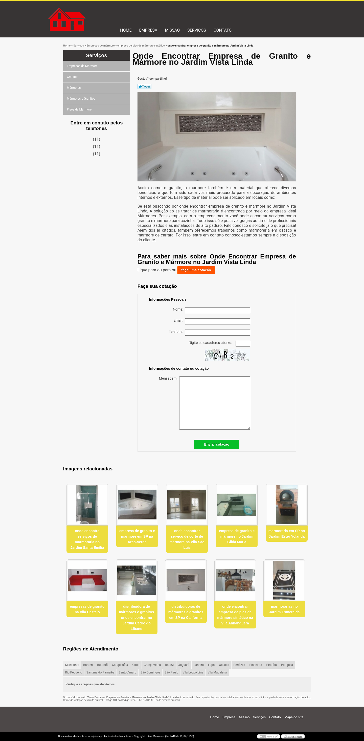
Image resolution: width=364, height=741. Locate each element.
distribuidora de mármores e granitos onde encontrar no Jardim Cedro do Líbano (136, 617)
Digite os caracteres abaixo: (219, 344)
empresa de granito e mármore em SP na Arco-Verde (137, 536)
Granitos (73, 77)
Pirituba (271, 665)
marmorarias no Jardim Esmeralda (284, 609)
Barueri (88, 665)
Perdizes (239, 665)
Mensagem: (204, 403)
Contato (223, 30)
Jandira (199, 665)
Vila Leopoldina (193, 672)
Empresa (148, 30)
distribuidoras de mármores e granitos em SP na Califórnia (185, 612)
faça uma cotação (196, 270)
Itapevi (169, 665)
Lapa (211, 665)
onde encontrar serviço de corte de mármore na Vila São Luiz (186, 539)
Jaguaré (183, 665)
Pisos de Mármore (80, 109)
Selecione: (72, 665)
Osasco (224, 665)
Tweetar (144, 86)
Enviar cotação (217, 444)
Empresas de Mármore (82, 66)
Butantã (102, 665)
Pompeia (287, 665)
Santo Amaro (127, 672)
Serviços (196, 30)
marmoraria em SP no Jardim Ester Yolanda (286, 533)
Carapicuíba (120, 665)
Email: (212, 321)
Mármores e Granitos (81, 98)
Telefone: (209, 333)
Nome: (211, 310)
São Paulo (171, 672)
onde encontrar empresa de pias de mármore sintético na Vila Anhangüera (235, 614)
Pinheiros (255, 665)
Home (125, 30)
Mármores (74, 88)
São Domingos (150, 672)
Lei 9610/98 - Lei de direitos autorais (159, 700)
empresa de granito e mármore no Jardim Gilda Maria (237, 536)
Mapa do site (293, 717)
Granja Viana (152, 665)
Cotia (135, 665)
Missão (172, 30)
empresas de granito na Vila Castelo (87, 609)
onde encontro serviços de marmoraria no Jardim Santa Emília (87, 539)
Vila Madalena (217, 672)
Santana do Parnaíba (100, 672)
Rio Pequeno (73, 672)
